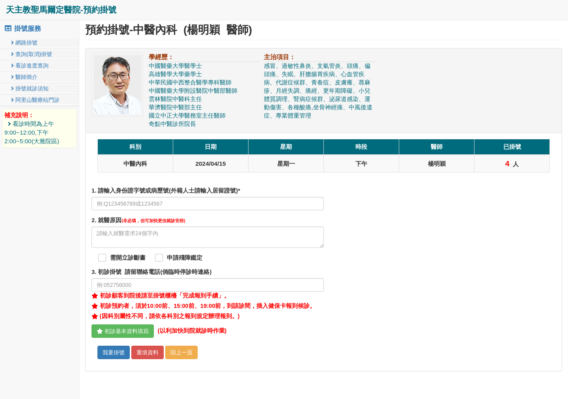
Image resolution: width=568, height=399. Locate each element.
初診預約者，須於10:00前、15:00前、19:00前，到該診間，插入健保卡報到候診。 (204, 306)
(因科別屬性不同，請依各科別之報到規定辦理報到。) (165, 316)
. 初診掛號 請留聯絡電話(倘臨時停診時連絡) (151, 272)
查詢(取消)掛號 (31, 54)
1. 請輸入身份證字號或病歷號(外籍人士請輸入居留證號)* (166, 190)
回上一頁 (181, 352)
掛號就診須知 (30, 88)
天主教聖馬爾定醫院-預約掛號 (61, 9)
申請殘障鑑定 (184, 258)
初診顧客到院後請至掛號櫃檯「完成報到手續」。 (161, 295)
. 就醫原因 (138, 220)
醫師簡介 (24, 77)
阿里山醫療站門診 (35, 100)
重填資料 (147, 352)
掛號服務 (22, 28)
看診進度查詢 (30, 65)
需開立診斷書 (128, 258)
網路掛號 (24, 42)
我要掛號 (114, 352)
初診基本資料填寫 (123, 331)
